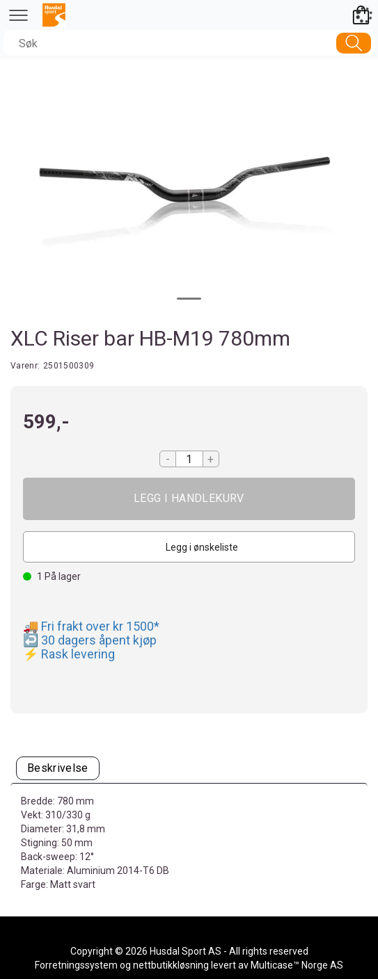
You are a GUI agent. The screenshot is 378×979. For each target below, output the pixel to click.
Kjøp (189, 499)
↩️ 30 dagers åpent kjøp (90, 640)
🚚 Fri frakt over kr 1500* (91, 626)
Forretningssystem (76, 965)
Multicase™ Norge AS (297, 965)
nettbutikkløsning (171, 965)
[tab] (58, 768)
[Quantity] (189, 459)
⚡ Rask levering (69, 654)
